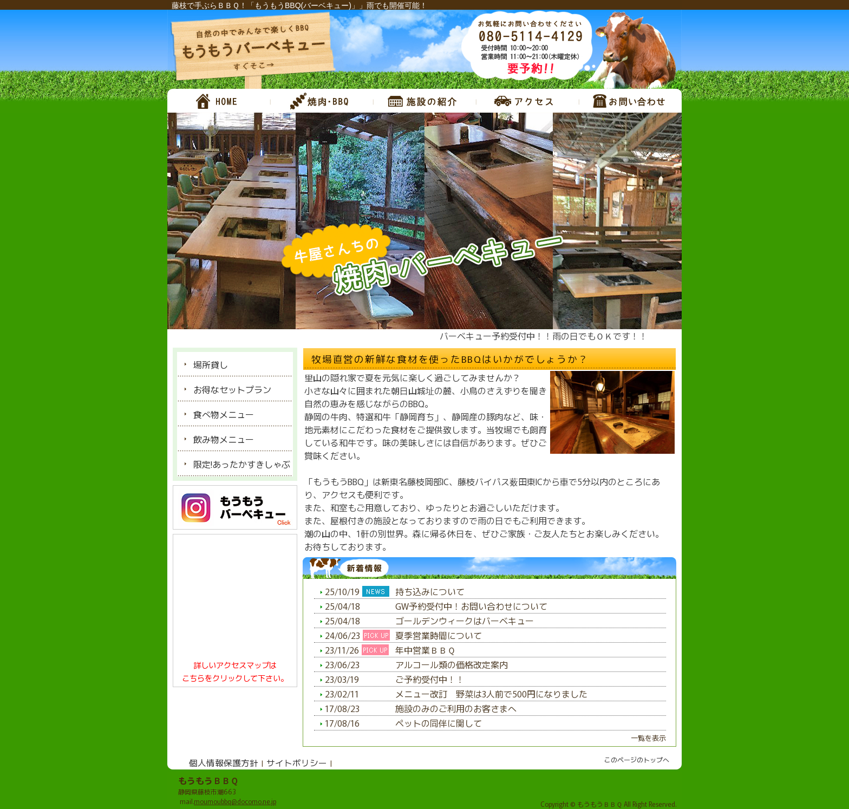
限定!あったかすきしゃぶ (241, 464)
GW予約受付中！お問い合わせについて (471, 605)
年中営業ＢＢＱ (425, 649)
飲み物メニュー (223, 439)
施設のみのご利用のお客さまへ (456, 708)
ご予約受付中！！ (430, 679)
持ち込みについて (430, 591)
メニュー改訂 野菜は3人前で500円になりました (491, 693)
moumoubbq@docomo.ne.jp (235, 801)
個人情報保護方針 (223, 762)
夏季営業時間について (438, 635)
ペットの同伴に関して (438, 722)
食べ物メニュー (223, 414)
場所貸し (210, 364)
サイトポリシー (296, 762)
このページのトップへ (636, 759)
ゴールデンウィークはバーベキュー (464, 620)
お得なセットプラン (232, 389)
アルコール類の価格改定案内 (451, 664)
